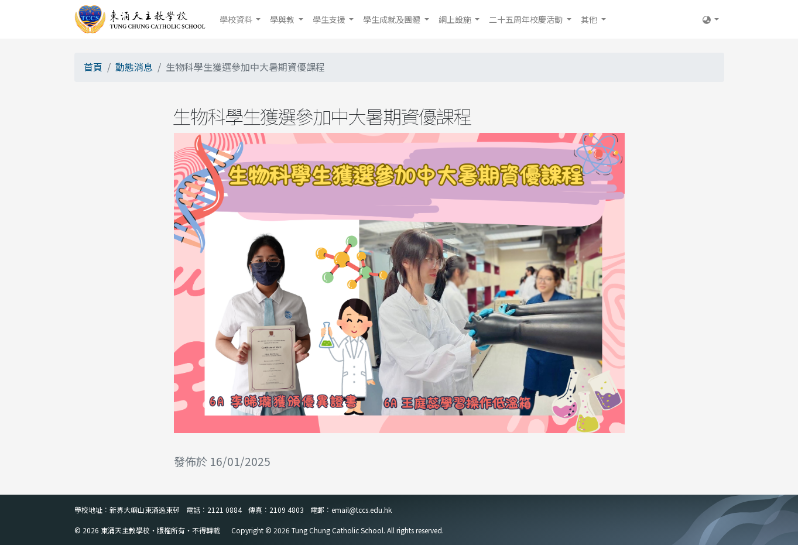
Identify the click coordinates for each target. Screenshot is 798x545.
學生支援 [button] (330, 19)
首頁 (93, 67)
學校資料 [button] (237, 19)
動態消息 (134, 67)
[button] (711, 19)
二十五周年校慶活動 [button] (526, 19)
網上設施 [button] (456, 19)
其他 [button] (590, 19)
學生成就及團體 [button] (392, 19)
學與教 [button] (283, 19)
